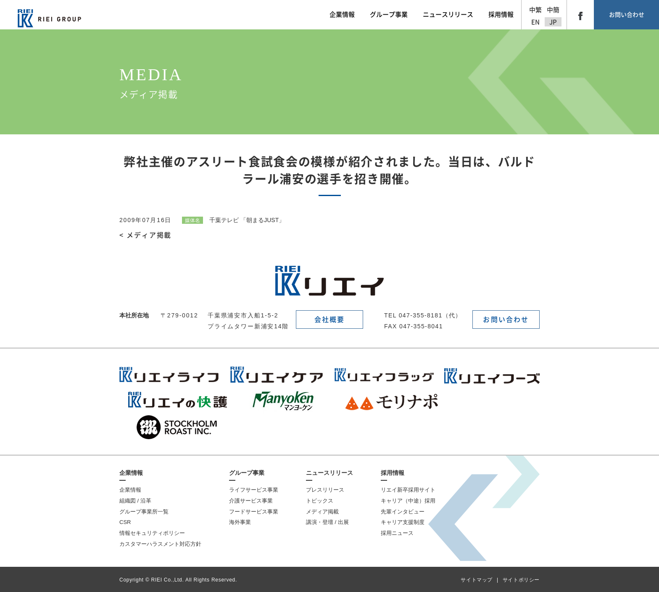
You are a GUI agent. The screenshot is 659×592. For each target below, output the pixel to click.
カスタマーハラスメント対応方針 (160, 544)
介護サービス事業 (251, 501)
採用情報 (392, 472)
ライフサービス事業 (253, 490)
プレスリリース (325, 490)
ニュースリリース (329, 472)
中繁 (535, 10)
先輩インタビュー (402, 511)
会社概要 (329, 319)
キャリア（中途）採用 (408, 501)
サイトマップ (477, 580)
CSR (125, 522)
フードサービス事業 (253, 511)
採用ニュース (397, 533)
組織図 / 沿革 (135, 501)
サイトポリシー (521, 580)
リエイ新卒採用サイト (408, 490)
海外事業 (240, 522)
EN (535, 22)
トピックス (319, 501)
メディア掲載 (322, 511)
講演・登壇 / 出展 (327, 522)
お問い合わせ (626, 15)
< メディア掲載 (145, 235)
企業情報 (131, 472)
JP (553, 22)
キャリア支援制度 (402, 522)
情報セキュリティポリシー (152, 533)
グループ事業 (246, 472)
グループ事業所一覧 (144, 511)
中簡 (553, 10)
